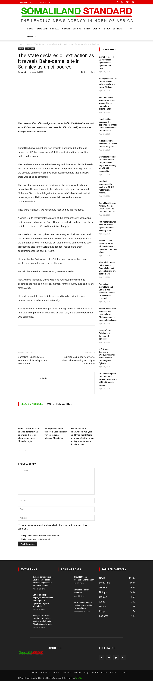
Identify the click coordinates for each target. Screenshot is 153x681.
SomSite (78, 678)
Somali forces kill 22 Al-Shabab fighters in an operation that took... (106, 62)
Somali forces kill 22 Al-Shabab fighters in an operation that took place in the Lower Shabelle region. (29, 434)
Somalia (54, 29)
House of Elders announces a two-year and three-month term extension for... (107, 103)
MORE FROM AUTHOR (59, 403)
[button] (131, 28)
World (96, 29)
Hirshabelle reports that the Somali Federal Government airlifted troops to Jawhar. (108, 379)
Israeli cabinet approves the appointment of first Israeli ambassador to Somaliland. (108, 125)
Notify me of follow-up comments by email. (40, 535)
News (29, 44)
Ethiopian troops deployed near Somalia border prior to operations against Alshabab (43, 600)
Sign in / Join (44, 2)
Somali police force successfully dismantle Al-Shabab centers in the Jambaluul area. (108, 314)
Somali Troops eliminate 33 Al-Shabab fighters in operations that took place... (108, 246)
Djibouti (66, 29)
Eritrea (106, 29)
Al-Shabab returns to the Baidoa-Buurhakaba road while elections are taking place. (107, 268)
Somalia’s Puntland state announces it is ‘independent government (33, 360)
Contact (31, 36)
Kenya (87, 29)
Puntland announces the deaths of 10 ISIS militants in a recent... (106, 187)
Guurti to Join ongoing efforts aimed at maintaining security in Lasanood (78, 360)
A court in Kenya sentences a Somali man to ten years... (108, 144)
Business (117, 29)
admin (24, 72)
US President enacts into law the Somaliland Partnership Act (84, 605)
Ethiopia (77, 29)
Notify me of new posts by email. (36, 539)
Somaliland (41, 29)
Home (30, 29)
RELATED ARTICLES (32, 403)
